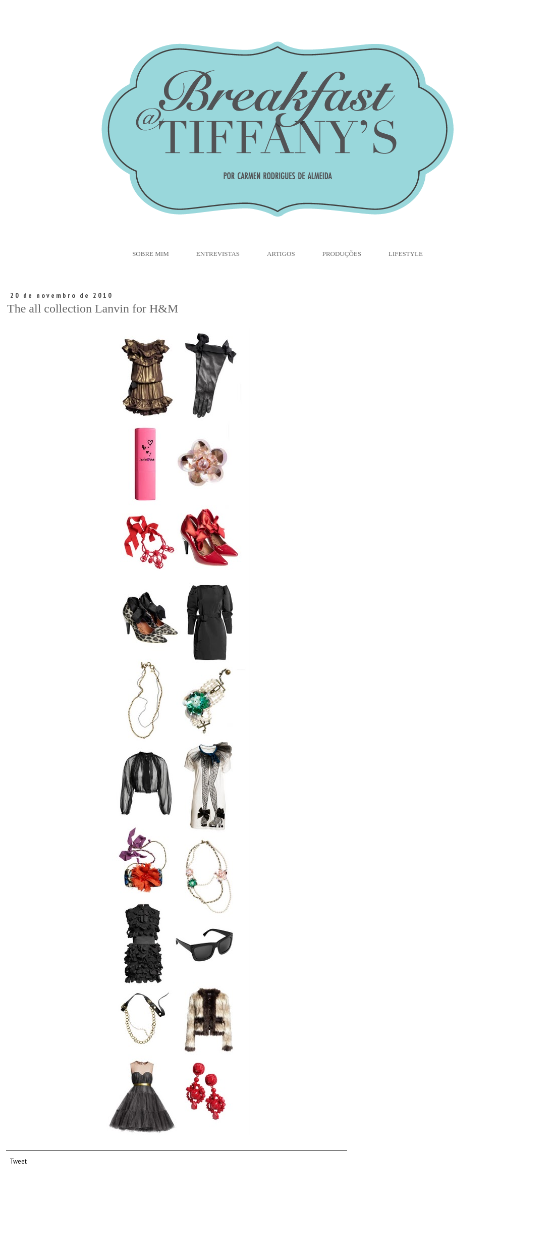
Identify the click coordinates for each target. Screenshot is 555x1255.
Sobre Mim (150, 253)
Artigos (281, 253)
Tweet (18, 1161)
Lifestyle (405, 253)
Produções (341, 253)
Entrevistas (218, 253)
